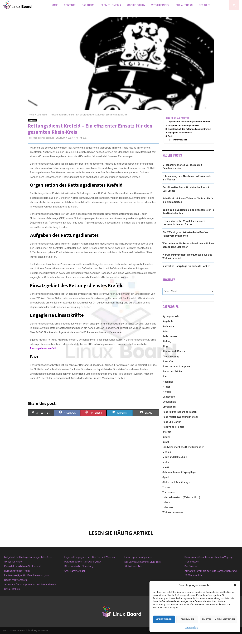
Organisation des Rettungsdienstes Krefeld (189, 121)
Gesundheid (169, 401)
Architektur (168, 326)
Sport (165, 477)
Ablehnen (187, 619)
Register (204, 5)
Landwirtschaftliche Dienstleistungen (183, 447)
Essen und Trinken (172, 371)
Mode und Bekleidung (174, 457)
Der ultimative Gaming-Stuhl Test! (142, 561)
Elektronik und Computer (176, 366)
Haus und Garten (171, 421)
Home (54, 5)
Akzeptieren (163, 619)
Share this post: (180, 140)
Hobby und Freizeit (173, 426)
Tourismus (168, 492)
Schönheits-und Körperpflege (179, 472)
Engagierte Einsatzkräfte (180, 132)
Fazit (170, 136)
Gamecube (168, 396)
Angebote (32, 120)
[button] (235, 585)
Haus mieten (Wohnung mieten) (180, 416)
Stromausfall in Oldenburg (78, 566)
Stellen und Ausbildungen (176, 482)
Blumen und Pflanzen (174, 351)
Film (164, 376)
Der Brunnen (191, 566)
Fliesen (166, 391)
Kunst (165, 442)
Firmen (166, 386)
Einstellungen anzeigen (218, 619)
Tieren (166, 487)
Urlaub (166, 502)
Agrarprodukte (170, 316)
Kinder (166, 437)
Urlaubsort (168, 507)
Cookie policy (191, 627)
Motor (165, 462)
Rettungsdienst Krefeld (43, 348)
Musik (165, 467)
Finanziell (167, 381)
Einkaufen (167, 361)
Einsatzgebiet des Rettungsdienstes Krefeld (189, 129)
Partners (88, 5)
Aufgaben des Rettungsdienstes (183, 125)
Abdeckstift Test (133, 566)
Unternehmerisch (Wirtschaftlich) (181, 497)
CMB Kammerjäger (74, 571)
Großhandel (169, 406)
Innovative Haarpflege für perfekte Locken (186, 266)
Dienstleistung (170, 356)
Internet (166, 431)
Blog (165, 346)
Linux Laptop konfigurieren (138, 557)
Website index (160, 5)
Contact (70, 5)
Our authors (184, 5)
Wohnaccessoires (172, 512)
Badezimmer (169, 336)
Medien (166, 452)
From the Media (111, 5)
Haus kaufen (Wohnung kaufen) (179, 411)
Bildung (166, 341)
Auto (165, 331)
